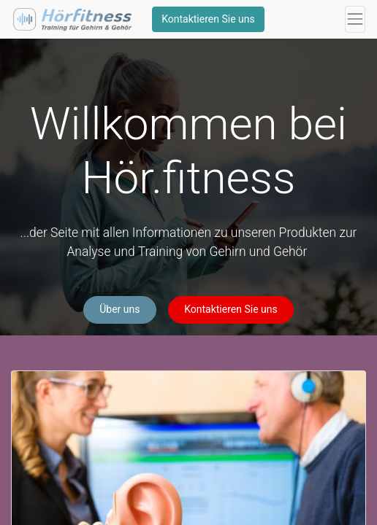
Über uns (119, 309)
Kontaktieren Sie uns (208, 19)
